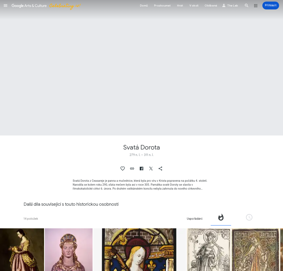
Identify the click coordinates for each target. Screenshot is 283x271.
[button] (5, 5)
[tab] (221, 219)
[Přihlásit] (270, 5)
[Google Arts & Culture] (46, 5)
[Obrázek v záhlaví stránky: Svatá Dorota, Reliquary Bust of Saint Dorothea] (141, 68)
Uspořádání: (195, 218)
